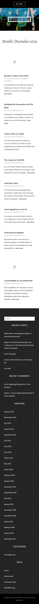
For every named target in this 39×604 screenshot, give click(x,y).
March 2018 (8, 522)
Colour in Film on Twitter (14, 134)
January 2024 (9, 429)
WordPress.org (9, 588)
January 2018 (9, 533)
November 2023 (10, 435)
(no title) (7, 368)
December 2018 (10, 510)
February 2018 (9, 527)
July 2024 (7, 423)
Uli (22, 110)
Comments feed (10, 582)
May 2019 (7, 498)
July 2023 (7, 441)
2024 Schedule (10, 354)
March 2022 (8, 458)
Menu (21, 4)
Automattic (19, 600)
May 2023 (7, 446)
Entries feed (8, 576)
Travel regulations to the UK (15, 209)
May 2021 (7, 464)
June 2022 (8, 452)
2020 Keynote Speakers (14, 233)
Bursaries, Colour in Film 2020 (16, 76)
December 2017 (10, 539)
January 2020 (9, 481)
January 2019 (9, 504)
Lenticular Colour (11, 183)
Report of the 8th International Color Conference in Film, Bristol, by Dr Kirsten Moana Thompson (19, 345)
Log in (6, 570)
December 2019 (10, 487)
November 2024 (10, 417)
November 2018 (10, 516)
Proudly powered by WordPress (13, 597)
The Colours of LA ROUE (14, 160)
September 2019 (10, 493)
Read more (8, 94)
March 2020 (8, 470)
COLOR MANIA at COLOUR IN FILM (18, 281)
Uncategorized (9, 555)
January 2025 (9, 412)
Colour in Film (19, 19)
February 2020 (9, 475)
